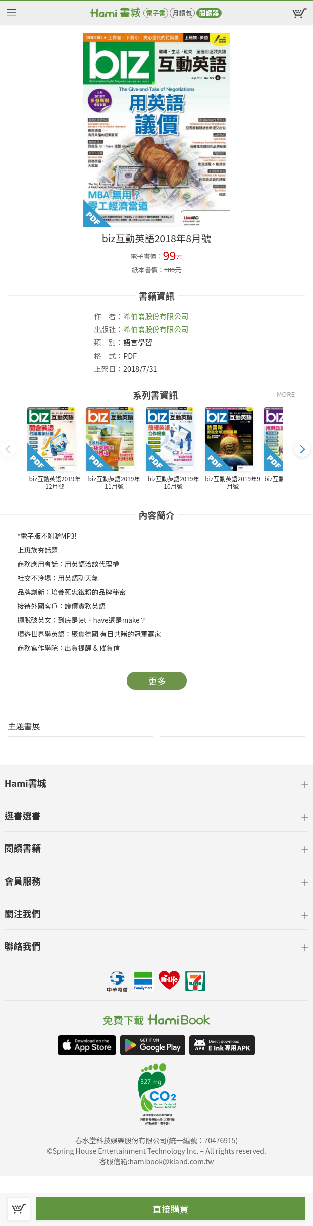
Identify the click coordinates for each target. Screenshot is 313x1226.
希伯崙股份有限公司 (156, 316)
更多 (157, 680)
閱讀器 (209, 13)
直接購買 (171, 1208)
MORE (286, 394)
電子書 (155, 13)
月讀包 (182, 13)
